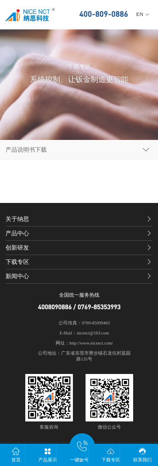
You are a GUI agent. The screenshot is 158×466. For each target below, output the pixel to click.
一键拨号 (79, 453)
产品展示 (47, 454)
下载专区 (110, 454)
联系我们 (142, 454)
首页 (15, 454)
